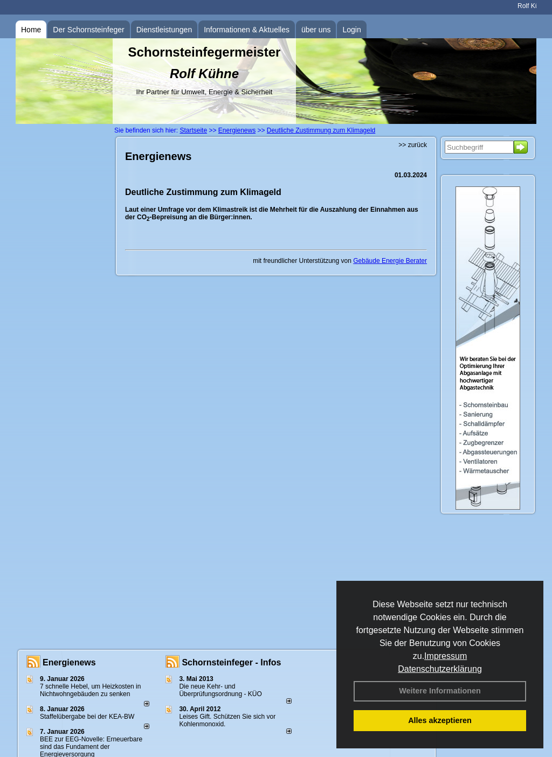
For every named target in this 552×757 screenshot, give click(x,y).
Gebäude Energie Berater (390, 261)
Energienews (69, 662)
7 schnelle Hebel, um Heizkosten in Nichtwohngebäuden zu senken (90, 690)
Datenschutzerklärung (440, 668)
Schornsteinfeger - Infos (231, 662)
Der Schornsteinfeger (88, 29)
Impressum (445, 656)
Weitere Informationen (440, 690)
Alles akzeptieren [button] (440, 720)
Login (351, 29)
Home (31, 29)
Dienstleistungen (164, 29)
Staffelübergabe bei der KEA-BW (87, 716)
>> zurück (412, 145)
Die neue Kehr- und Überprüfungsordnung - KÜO (220, 690)
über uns (315, 29)
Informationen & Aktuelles (246, 29)
